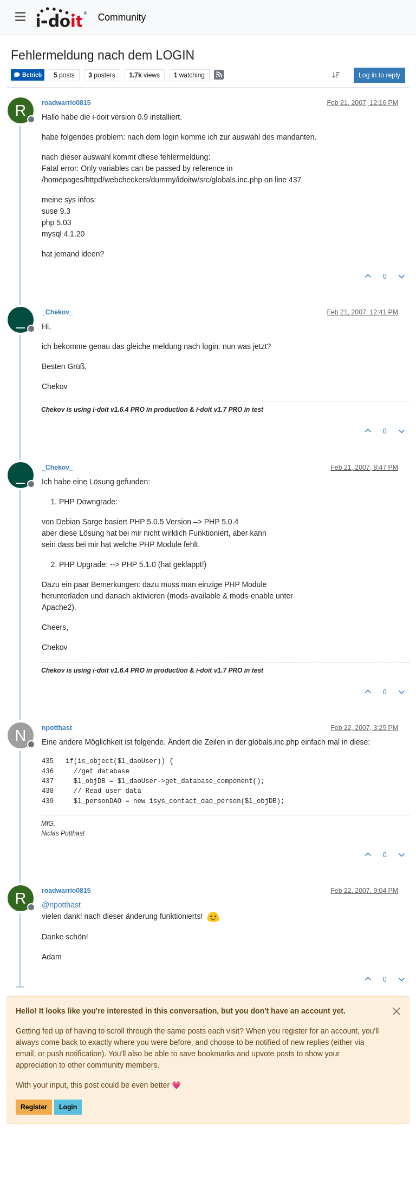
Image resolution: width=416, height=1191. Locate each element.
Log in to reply (379, 75)
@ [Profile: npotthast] (61, 904)
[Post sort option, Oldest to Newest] (336, 75)
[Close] (396, 1011)
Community (122, 17)
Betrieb (28, 74)
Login (68, 1107)
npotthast (57, 728)
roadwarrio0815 (66, 103)
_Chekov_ (57, 312)
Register (34, 1107)
